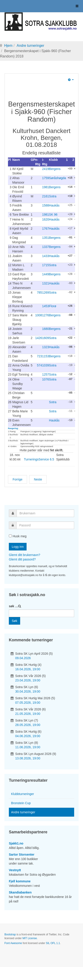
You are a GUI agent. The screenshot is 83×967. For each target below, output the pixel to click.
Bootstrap (10, 934)
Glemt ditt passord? (22, 559)
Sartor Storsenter (21, 854)
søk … (13, 605)
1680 (45, 328)
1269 (45, 292)
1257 (45, 374)
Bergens (54, 169)
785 (39, 292)
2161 (45, 196)
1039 (45, 365)
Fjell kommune (20, 881)
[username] (45, 513)
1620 (45, 219)
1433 (45, 256)
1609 (45, 337)
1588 (45, 205)
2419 (45, 169)
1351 (45, 237)
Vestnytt (15, 869)
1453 (45, 306)
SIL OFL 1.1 (53, 942)
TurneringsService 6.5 (39, 459)
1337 (45, 246)
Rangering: (13, 428)
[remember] (10, 535)
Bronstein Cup (21, 802)
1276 (45, 315)
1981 (45, 187)
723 (39, 356)
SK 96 (53, 214)
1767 (45, 228)
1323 (45, 347)
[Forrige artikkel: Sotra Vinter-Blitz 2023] (17, 479)
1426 (38, 337)
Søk (14, 620)
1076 (45, 379)
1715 (45, 265)
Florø (52, 306)
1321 (45, 283)
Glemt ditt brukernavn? (24, 554)
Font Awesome (13, 942)
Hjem (8, 45)
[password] (45, 525)
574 (39, 365)
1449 (45, 274)
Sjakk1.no (16, 843)
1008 (38, 315)
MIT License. (29, 937)
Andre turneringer (30, 45)
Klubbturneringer (22, 793)
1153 (45, 356)
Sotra (52, 196)
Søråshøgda (57, 178)
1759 (45, 178)
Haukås (54, 205)
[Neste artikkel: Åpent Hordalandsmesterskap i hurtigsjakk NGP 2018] (38, 479)
